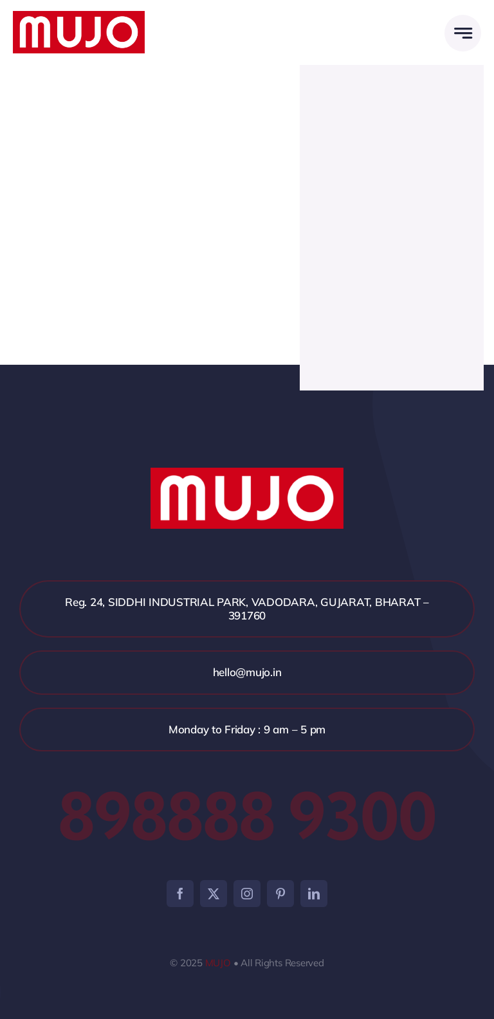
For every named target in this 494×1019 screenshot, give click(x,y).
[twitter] (213, 893)
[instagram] (247, 893)
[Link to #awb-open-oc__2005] (462, 33)
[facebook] (180, 893)
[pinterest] (280, 893)
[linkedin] (313, 893)
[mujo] (79, 16)
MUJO (218, 963)
